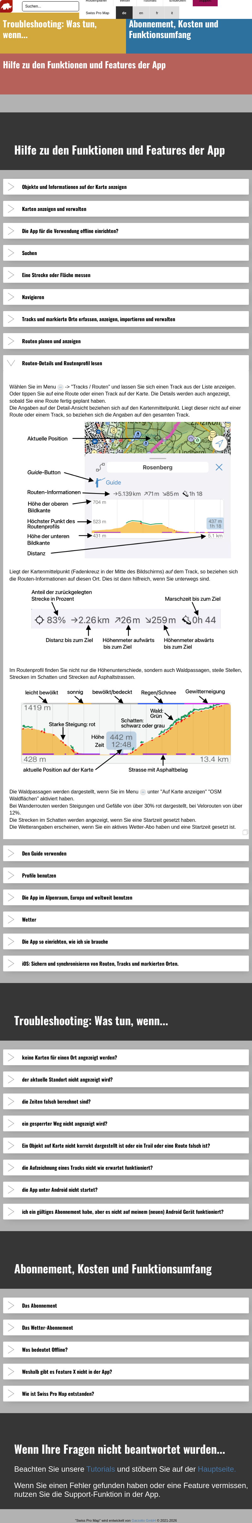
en (141, 13)
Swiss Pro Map (97, 13)
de (124, 13)
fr (157, 13)
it (172, 13)
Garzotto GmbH (144, 1520)
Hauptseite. (217, 1469)
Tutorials (100, 1469)
